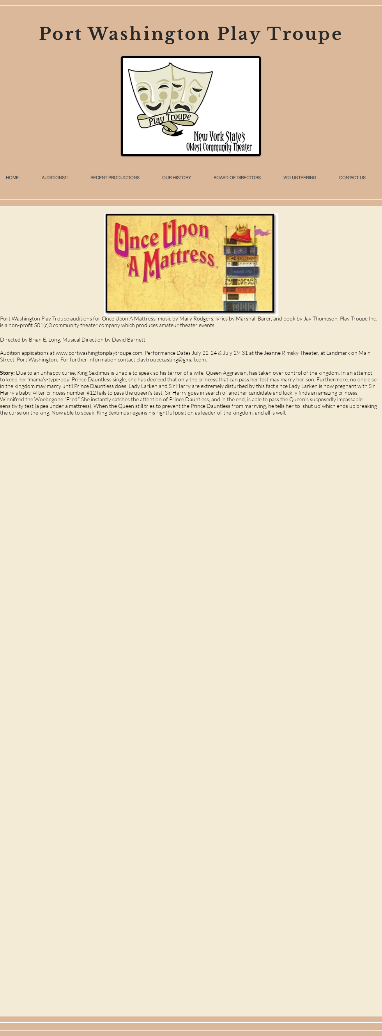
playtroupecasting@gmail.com (171, 359)
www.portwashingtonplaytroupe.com (99, 352)
